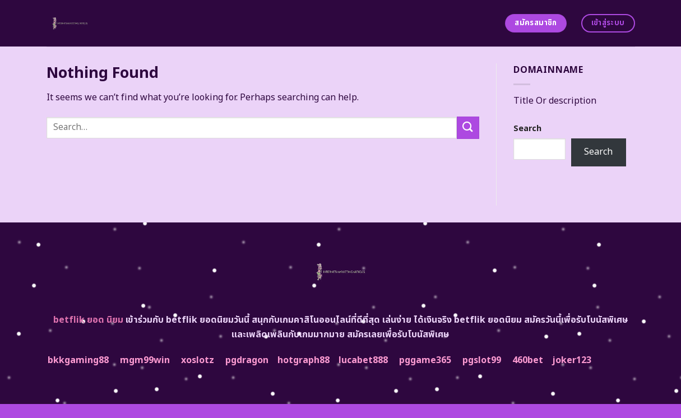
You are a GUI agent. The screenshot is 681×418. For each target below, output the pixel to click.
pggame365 (425, 360)
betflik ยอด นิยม (88, 320)
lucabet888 (363, 360)
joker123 (571, 360)
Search (527, 128)
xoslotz (197, 360)
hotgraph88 (303, 360)
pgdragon (246, 360)
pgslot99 (481, 360)
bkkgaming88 (78, 360)
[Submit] (468, 127)
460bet (527, 360)
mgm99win (145, 360)
